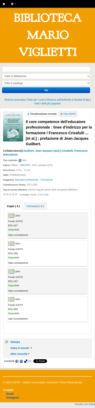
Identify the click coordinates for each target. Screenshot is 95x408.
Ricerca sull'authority (59, 99)
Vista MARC (69, 114)
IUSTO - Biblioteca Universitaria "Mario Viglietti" (4, 4)
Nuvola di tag (81, 99)
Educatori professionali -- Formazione (34, 179)
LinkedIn (21, 361)
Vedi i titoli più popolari (47, 103)
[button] (13, 4)
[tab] (13, 206)
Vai (46, 90)
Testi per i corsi (36, 99)
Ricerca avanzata (15, 99)
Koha (92, 404)
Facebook (17, 361)
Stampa (15, 341)
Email (30, 361)
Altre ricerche (19, 353)
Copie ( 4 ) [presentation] (13, 206)
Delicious (25, 361)
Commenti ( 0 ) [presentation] (35, 206)
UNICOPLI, (25, 165)
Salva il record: (21, 348)
